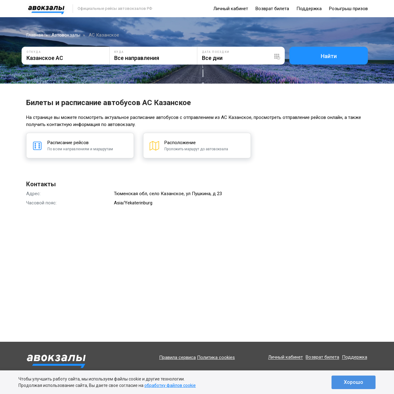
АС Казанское (104, 35)
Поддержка (309, 8)
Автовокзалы (65, 35)
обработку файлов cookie (170, 385)
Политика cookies (216, 357)
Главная (34, 35)
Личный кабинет (230, 8)
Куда (119, 51)
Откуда (33, 51)
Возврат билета (272, 8)
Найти (329, 56)
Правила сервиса (177, 357)
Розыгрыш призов (348, 8)
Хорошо (353, 382)
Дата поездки (216, 51)
